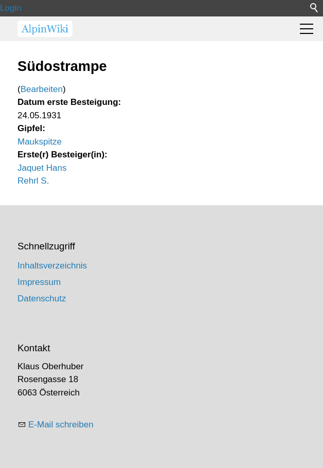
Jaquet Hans (41, 168)
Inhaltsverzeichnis (52, 266)
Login (11, 8)
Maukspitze (39, 142)
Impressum (39, 282)
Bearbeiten (42, 89)
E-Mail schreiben (61, 424)
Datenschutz (41, 298)
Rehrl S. (33, 181)
